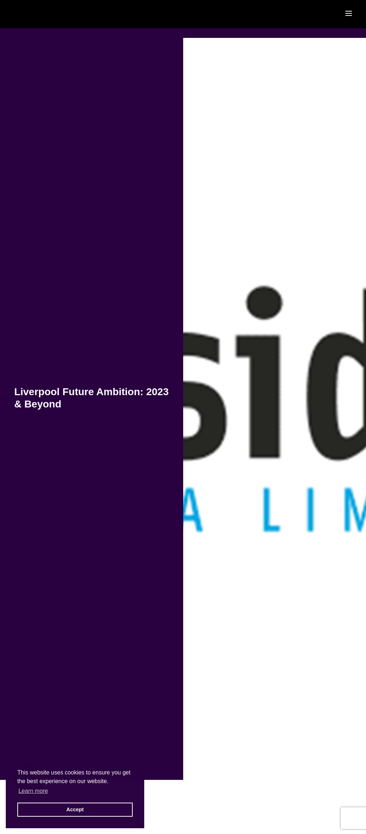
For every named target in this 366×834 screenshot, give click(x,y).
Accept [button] (75, 809)
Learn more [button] (33, 791)
